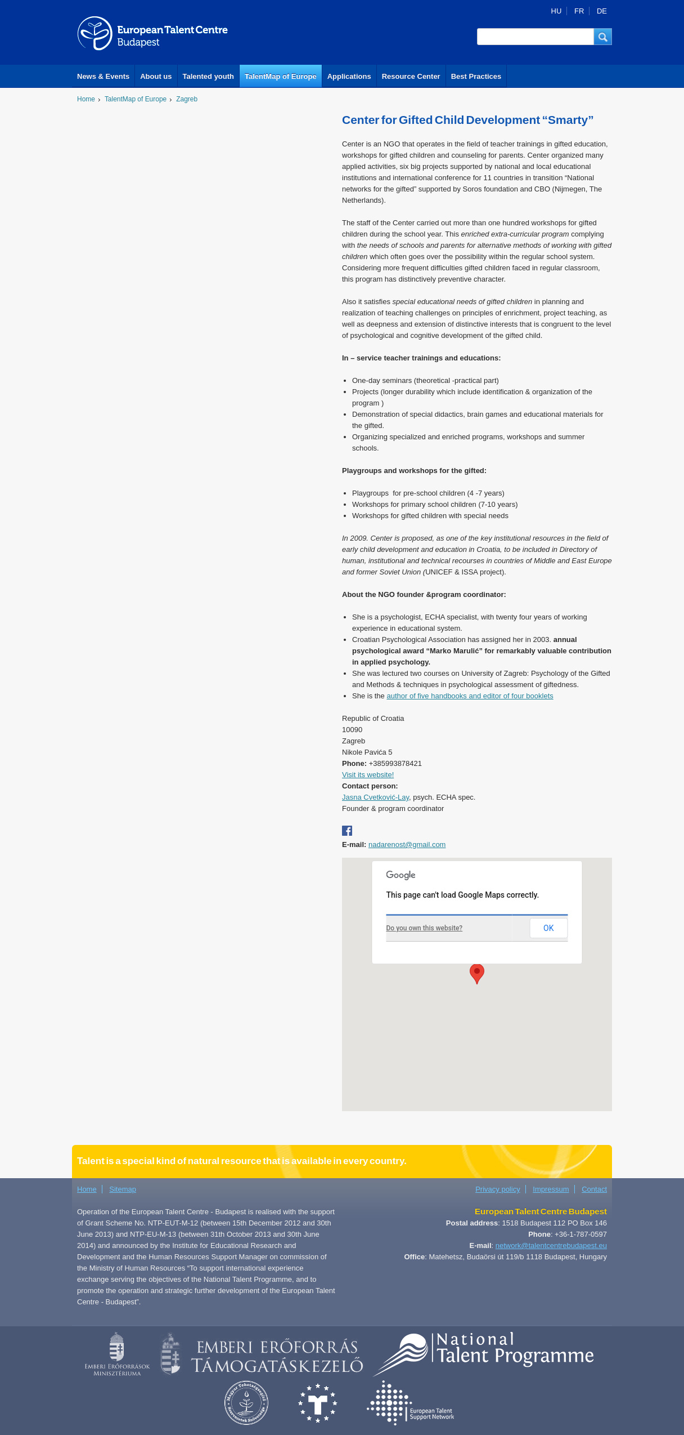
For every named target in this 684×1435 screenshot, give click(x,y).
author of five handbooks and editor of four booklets (469, 696)
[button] (603, 36)
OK (548, 928)
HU (556, 11)
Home (86, 99)
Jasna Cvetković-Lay (375, 797)
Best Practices (476, 76)
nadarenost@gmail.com (407, 844)
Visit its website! (368, 774)
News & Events (103, 76)
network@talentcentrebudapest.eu (551, 1245)
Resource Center (411, 76)
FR (579, 11)
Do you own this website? (424, 928)
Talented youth (208, 76)
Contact (594, 1189)
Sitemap (122, 1189)
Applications (349, 76)
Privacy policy (497, 1189)
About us (156, 76)
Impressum (551, 1189)
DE (602, 11)
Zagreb (186, 99)
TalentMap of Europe (281, 76)
